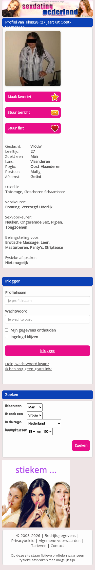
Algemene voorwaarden (60, 540)
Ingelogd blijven (23, 336)
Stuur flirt (16, 127)
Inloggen (47, 350)
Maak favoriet (19, 96)
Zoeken (80, 445)
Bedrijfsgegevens (60, 535)
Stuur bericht (19, 112)
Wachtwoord (16, 311)
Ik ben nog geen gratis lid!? (28, 368)
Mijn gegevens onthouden (32, 330)
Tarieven (38, 545)
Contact (57, 545)
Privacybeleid (22, 540)
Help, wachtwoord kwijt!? (27, 363)
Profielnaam (15, 292)
